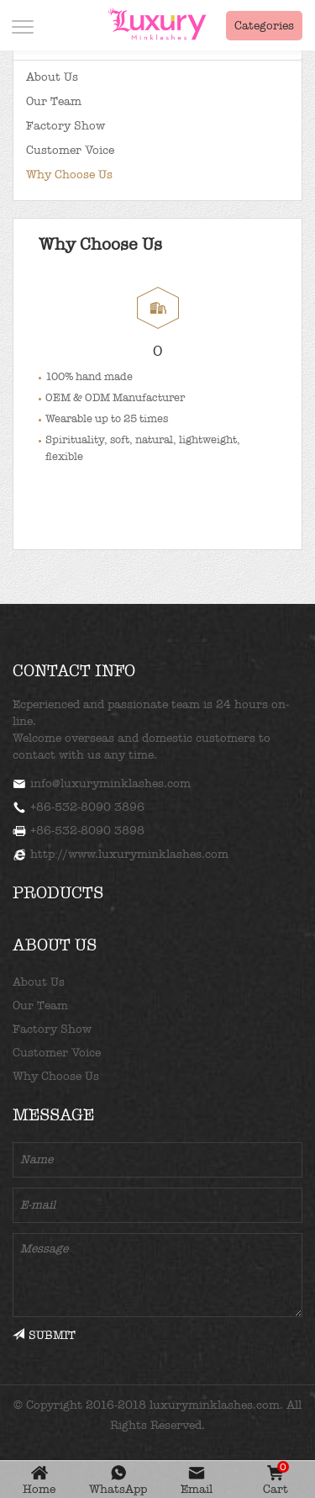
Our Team (53, 101)
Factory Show (65, 126)
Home (39, 1489)
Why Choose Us (69, 174)
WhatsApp (118, 1489)
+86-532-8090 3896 (87, 807)
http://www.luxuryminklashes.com (129, 854)
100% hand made (89, 376)
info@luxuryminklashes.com (110, 783)
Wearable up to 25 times (106, 418)
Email (197, 1489)
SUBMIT (44, 1335)
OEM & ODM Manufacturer (115, 397)
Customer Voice (70, 150)
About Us (52, 77)
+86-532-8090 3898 (87, 830)
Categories (264, 26)
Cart (276, 1480)
